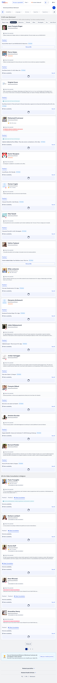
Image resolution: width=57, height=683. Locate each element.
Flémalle (28, 22)
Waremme (21, 22)
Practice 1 (4, 40)
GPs (26, 676)
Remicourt (13, 22)
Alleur (34, 22)
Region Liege (5, 22)
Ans (47, 22)
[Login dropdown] (46, 2)
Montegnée (40, 22)
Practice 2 (10, 497)
